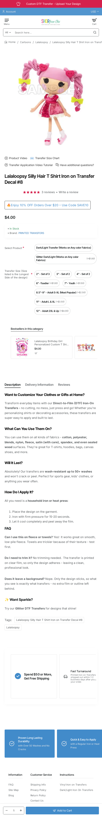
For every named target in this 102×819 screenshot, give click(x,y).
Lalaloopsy (41, 42)
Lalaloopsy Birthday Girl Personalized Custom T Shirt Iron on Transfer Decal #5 (51, 343)
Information (15, 774)
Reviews (64, 385)
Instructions (67, 774)
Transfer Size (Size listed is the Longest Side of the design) (17, 274)
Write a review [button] (68, 192)
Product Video (18, 158)
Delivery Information (39, 385)
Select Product (13, 248)
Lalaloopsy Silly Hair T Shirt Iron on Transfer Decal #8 (49, 619)
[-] (6, 810)
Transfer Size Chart (47, 158)
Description (13, 385)
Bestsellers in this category (27, 328)
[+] (21, 810)
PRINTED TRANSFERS (31, 233)
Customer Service (41, 774)
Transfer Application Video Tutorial (31, 164)
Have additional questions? (77, 164)
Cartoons (25, 42)
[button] (62, 810)
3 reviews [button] (48, 192)
